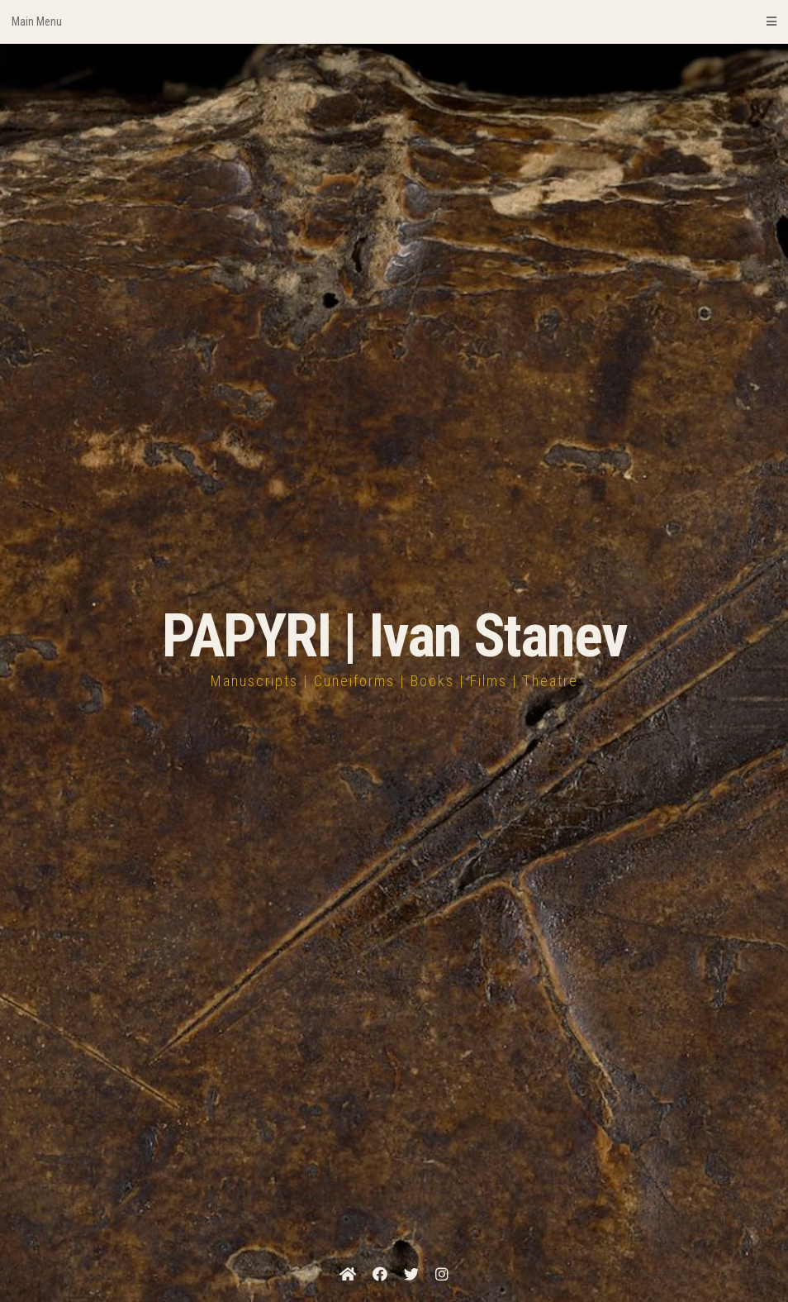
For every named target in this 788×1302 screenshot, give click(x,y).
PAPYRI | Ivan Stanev (394, 636)
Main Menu (394, 21)
